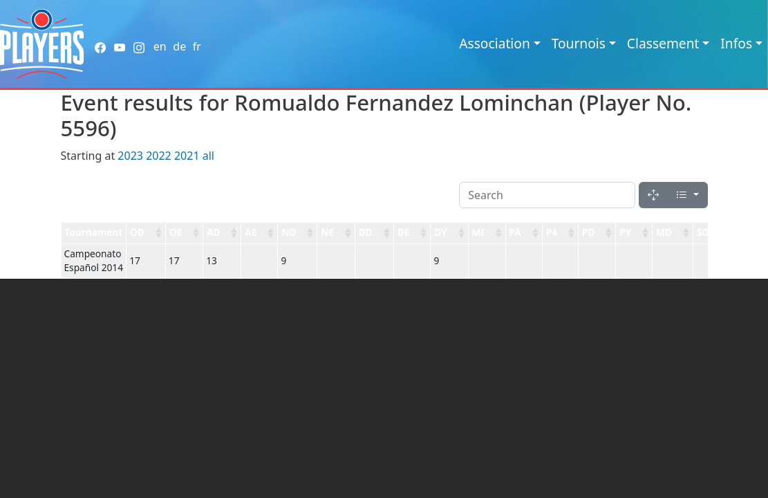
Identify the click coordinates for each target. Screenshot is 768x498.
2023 (130, 155)
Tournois (579, 43)
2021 (187, 155)
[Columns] (687, 195)
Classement (663, 43)
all (208, 155)
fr (197, 46)
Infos (736, 43)
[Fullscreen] (653, 195)
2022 (158, 155)
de (179, 46)
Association (494, 43)
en (160, 46)
